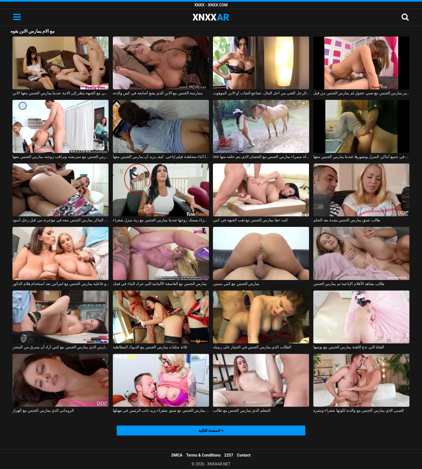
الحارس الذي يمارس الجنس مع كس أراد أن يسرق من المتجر (60, 347)
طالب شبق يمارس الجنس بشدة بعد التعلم (346, 220)
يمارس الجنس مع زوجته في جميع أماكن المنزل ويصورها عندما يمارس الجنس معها (361, 156)
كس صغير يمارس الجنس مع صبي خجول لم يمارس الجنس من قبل (361, 93)
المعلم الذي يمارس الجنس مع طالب (241, 410)
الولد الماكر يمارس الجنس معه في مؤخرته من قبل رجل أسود (60, 220)
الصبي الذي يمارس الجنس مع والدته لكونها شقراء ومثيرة (358, 410)
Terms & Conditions (203, 455)
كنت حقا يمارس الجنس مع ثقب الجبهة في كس (250, 220)
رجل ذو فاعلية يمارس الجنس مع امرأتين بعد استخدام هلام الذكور (60, 283)
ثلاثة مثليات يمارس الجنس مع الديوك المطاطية (150, 347)
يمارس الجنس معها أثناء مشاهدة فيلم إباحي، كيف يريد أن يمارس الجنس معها (161, 156)
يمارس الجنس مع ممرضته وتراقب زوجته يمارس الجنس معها (60, 156)
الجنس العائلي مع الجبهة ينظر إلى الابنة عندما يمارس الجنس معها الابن (60, 93)
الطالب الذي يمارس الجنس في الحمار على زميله (252, 347)
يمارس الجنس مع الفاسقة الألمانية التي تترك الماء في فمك (160, 283)
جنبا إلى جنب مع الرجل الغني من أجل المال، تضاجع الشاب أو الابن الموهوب (261, 93)
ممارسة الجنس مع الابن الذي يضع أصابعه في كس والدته (158, 93)
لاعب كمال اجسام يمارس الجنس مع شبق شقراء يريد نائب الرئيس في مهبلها (161, 410)
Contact (244, 455)
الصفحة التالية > (211, 430)
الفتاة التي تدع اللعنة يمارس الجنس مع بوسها (348, 347)
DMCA (177, 455)
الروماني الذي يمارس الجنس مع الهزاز (43, 410)
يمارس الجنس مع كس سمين (236, 283)
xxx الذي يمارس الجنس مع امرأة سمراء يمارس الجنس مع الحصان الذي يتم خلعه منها (261, 156)
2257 (228, 455)
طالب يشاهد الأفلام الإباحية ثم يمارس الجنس (348, 283)
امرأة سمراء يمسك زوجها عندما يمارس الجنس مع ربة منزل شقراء (161, 220)
